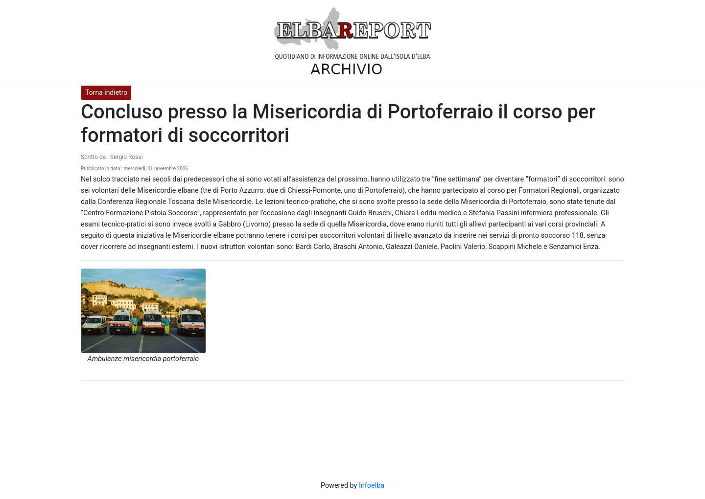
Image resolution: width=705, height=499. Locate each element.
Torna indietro (106, 92)
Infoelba (371, 485)
